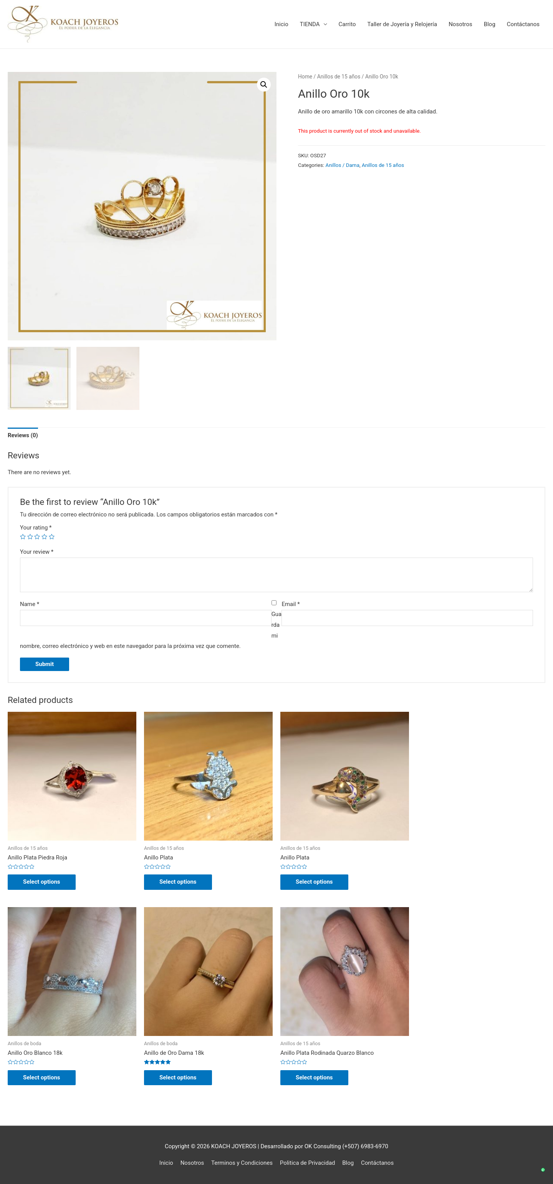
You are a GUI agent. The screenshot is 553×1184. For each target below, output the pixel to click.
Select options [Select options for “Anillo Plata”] (178, 881)
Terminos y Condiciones (242, 1162)
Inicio (281, 24)
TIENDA (310, 24)
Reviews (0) (23, 435)
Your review (36, 551)
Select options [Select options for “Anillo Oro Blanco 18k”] (41, 1077)
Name (29, 604)
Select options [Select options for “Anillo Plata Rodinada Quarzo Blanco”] (314, 1077)
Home (305, 76)
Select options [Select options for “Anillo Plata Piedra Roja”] (41, 881)
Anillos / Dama (342, 165)
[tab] (23, 436)
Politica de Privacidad (307, 1162)
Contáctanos (523, 24)
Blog (489, 24)
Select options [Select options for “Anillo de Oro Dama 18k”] (178, 1077)
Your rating (36, 527)
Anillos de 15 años (339, 76)
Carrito (347, 24)
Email (290, 604)
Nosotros (460, 24)
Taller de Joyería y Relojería (402, 24)
